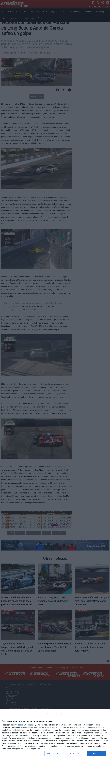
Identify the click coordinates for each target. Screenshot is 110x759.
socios (20, 725)
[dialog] (55, 734)
